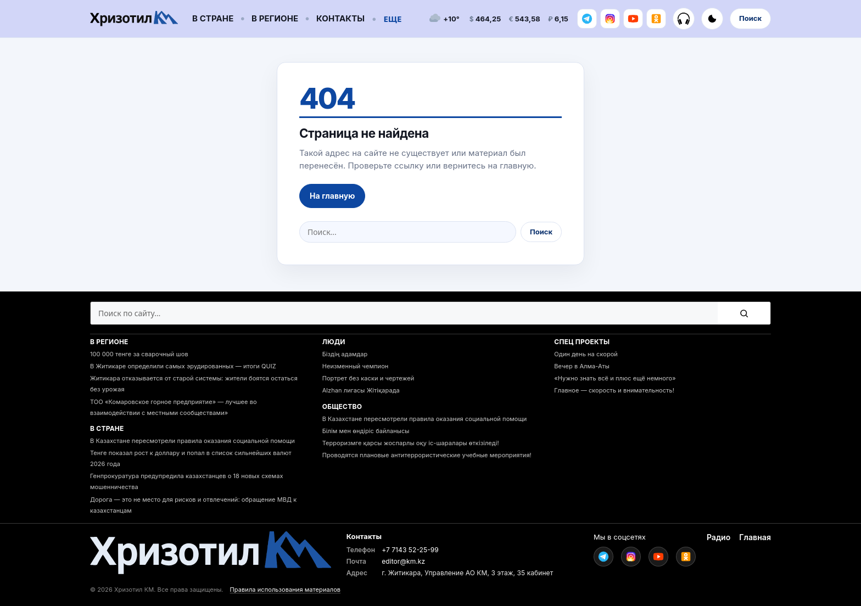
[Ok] (656, 19)
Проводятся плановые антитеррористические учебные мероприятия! (427, 455)
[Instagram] (610, 19)
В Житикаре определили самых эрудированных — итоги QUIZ (183, 366)
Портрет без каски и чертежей (368, 378)
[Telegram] (587, 19)
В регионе (274, 18)
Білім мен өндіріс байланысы (366, 431)
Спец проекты (582, 342)
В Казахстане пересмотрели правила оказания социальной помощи (192, 441)
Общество (342, 406)
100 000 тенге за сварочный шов (139, 354)
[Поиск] (744, 313)
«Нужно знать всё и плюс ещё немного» (614, 378)
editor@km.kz (403, 561)
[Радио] (684, 19)
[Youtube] (633, 19)
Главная (755, 537)
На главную (332, 195)
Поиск (750, 18)
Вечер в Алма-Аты (582, 366)
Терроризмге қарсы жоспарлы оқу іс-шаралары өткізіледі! (410, 443)
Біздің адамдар (345, 354)
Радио (718, 537)
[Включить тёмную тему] (712, 19)
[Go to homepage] (134, 19)
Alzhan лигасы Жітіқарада (361, 390)
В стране (212, 18)
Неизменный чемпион (355, 366)
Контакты (340, 18)
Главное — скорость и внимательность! (614, 390)
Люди (333, 342)
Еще (392, 18)
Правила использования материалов (285, 589)
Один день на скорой (586, 354)
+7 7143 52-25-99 (410, 550)
